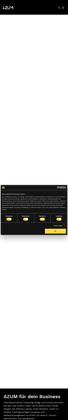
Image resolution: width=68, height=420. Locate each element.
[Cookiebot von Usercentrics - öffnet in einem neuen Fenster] (58, 187)
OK (55, 231)
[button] (59, 8)
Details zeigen (58, 225)
